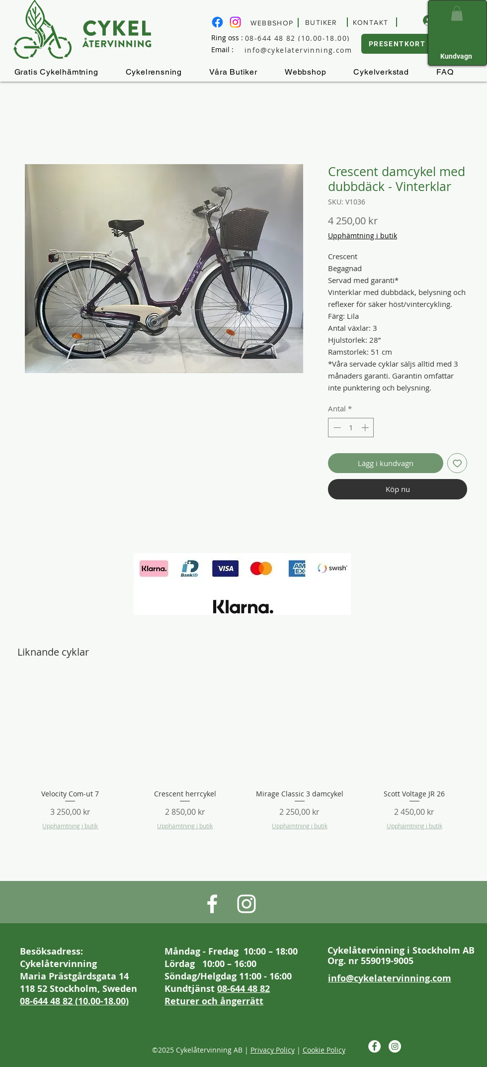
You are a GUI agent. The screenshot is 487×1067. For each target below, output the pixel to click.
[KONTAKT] (372, 22)
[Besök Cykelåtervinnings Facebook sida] (217, 22)
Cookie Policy (324, 1050)
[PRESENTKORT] (398, 44)
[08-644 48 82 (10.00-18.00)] (306, 37)
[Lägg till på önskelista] (457, 463)
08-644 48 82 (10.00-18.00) (74, 1001)
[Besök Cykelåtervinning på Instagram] (235, 22)
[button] (457, 13)
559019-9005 (387, 961)
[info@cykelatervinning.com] (305, 50)
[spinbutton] (351, 427)
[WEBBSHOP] (273, 22)
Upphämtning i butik (362, 235)
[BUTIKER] (323, 22)
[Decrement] (336, 427)
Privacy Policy (272, 1050)
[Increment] (366, 427)
